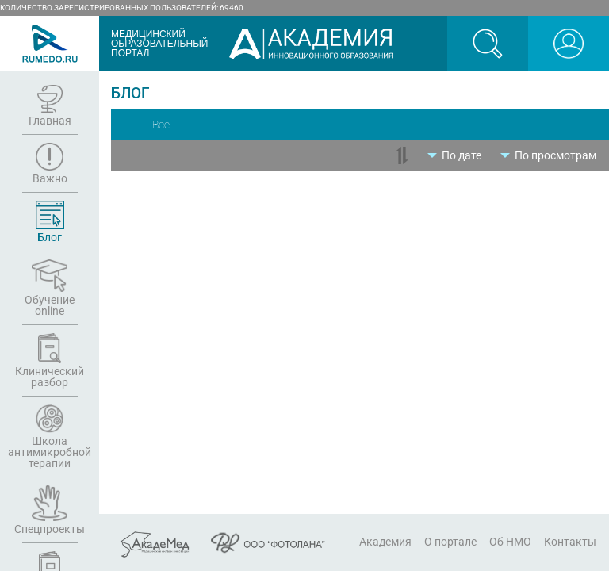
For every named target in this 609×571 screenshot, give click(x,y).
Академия (385, 541)
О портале (450, 541)
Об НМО (510, 541)
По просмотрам (555, 155)
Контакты (570, 541)
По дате (461, 155)
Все (161, 124)
